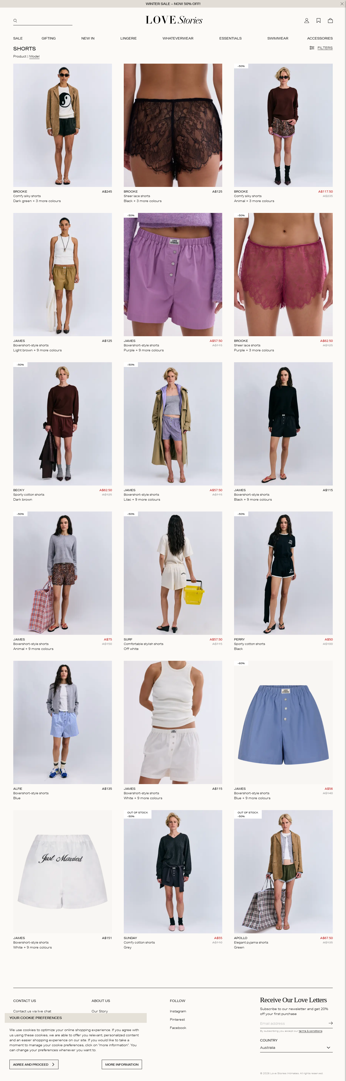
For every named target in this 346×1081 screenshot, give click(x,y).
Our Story (100, 1011)
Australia (267, 1048)
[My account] (306, 20)
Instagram (178, 1011)
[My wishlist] (318, 20)
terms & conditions (310, 1030)
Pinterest (177, 1019)
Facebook (178, 1028)
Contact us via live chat (32, 1011)
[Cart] (330, 20)
